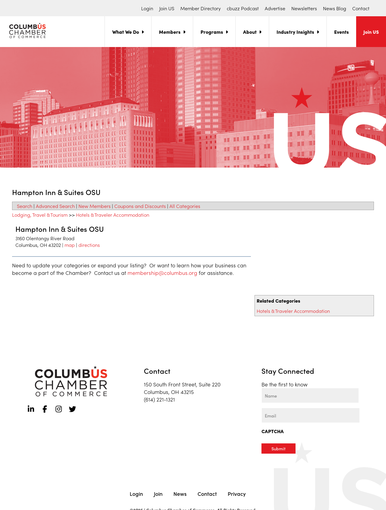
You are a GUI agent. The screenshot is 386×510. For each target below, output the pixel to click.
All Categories (184, 206)
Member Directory (200, 8)
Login (147, 8)
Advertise (275, 8)
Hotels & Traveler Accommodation (293, 310)
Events (341, 31)
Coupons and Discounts (140, 206)
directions (89, 244)
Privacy (237, 493)
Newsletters (304, 8)
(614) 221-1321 (159, 399)
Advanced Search (55, 206)
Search (24, 206)
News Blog (334, 8)
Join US (166, 8)
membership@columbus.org (162, 272)
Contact (360, 8)
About (250, 31)
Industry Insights (295, 31)
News (180, 493)
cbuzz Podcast (243, 8)
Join (158, 493)
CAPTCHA (272, 431)
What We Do (125, 31)
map (70, 244)
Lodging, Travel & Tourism (40, 214)
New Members (94, 206)
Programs (212, 31)
